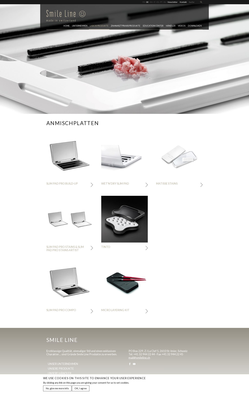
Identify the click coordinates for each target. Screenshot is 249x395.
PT (161, 2)
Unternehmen (79, 26)
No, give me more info (57, 389)
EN (151, 2)
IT (154, 2)
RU (165, 2)
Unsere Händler (59, 373)
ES (158, 2)
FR (144, 2)
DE (147, 2)
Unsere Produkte (61, 368)
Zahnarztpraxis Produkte (125, 26)
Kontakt (183, 2)
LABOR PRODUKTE (99, 26)
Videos (181, 26)
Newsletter (173, 2)
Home (66, 26)
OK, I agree (81, 389)
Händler (170, 26)
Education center (153, 26)
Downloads (195, 26)
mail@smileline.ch (139, 357)
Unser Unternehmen (63, 364)
